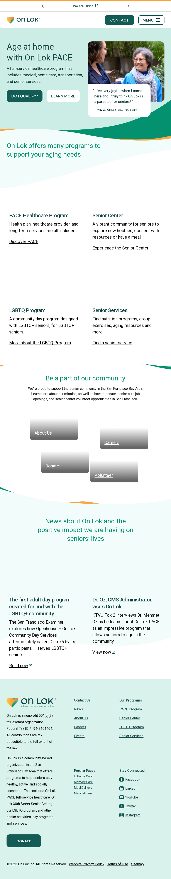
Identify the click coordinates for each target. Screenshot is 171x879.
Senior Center (129, 718)
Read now (20, 665)
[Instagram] (130, 815)
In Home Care (83, 776)
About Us (81, 718)
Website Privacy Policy (86, 864)
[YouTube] (128, 797)
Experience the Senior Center (120, 248)
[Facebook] (129, 779)
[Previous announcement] (43, 6)
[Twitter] (127, 806)
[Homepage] (23, 20)
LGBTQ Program (131, 727)
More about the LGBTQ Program (40, 342)
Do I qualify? (24, 96)
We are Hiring (83, 6)
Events (79, 736)
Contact (119, 20)
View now (103, 652)
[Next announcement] (128, 6)
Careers (80, 727)
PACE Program (130, 709)
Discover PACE (23, 241)
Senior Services (131, 736)
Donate (24, 841)
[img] (44, 186)
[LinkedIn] (128, 788)
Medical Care (83, 793)
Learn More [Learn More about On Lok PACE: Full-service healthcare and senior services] (63, 96)
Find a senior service (112, 342)
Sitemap (137, 864)
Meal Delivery (83, 787)
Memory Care (83, 782)
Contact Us (82, 700)
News (78, 709)
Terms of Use (117, 864)
